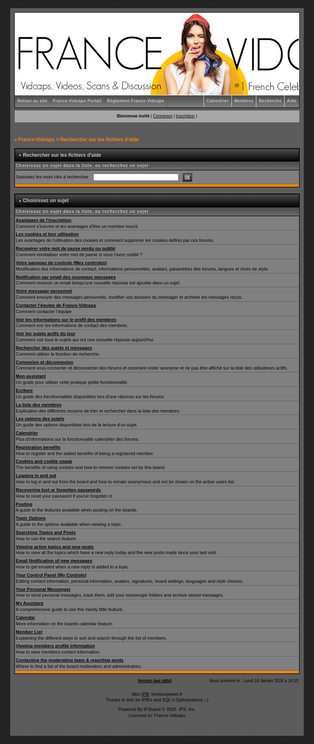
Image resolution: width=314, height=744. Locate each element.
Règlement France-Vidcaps (135, 101)
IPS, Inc (187, 709)
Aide (292, 101)
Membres (243, 101)
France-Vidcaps (36, 139)
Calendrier (217, 101)
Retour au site (33, 101)
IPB (145, 694)
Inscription (185, 116)
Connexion (163, 116)
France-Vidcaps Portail (77, 101)
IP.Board (152, 709)
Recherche (270, 101)
